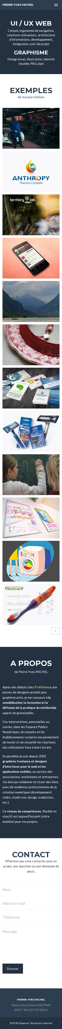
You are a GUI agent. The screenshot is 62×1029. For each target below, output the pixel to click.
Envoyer (13, 968)
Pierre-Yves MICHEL (18, 4)
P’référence (43, 687)
